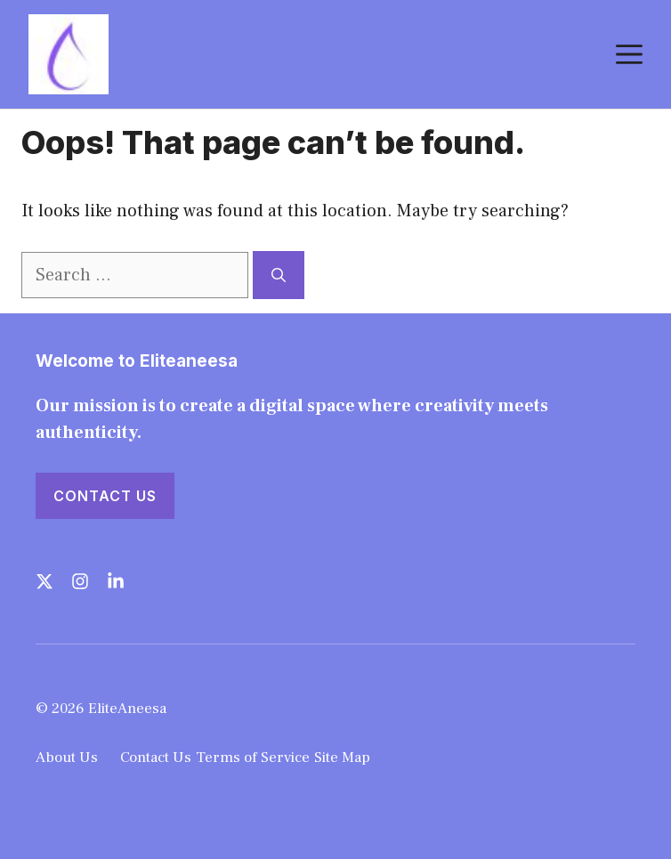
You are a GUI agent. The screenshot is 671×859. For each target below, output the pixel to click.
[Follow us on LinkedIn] (116, 581)
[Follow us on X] (44, 581)
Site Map (342, 757)
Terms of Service (253, 757)
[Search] (278, 275)
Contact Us (105, 496)
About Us (67, 757)
